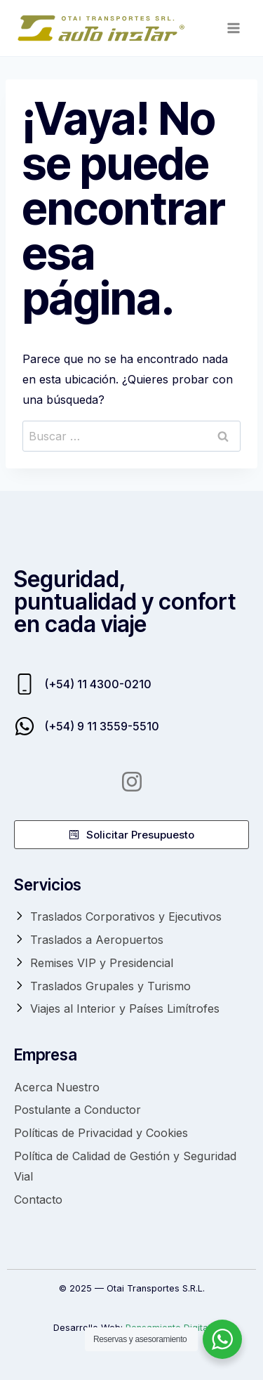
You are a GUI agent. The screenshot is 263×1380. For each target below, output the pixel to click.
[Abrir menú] (233, 28)
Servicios (47, 884)
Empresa (45, 1054)
